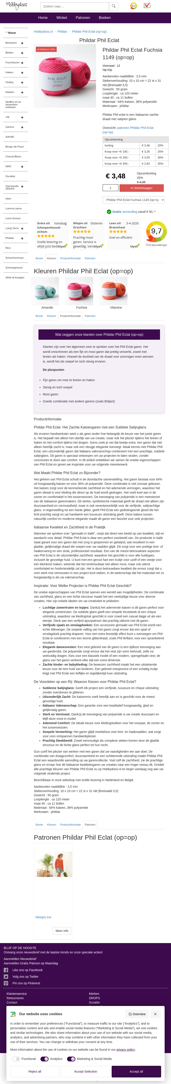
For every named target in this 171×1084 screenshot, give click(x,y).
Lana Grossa (12, 218)
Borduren (11, 42)
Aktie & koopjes (14, 277)
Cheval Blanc (13, 156)
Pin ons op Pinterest (26, 983)
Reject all (35, 1071)
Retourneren (15, 998)
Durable (10, 176)
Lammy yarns (13, 208)
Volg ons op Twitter (25, 976)
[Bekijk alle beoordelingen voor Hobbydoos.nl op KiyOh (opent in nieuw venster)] (133, 5)
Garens (9, 126)
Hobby (9, 82)
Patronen (83, 18)
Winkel (61, 18)
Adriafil (9, 136)
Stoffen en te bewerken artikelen (13, 104)
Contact (12, 1002)
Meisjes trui (43, 917)
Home (43, 18)
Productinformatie (70, 258)
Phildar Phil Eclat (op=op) (89, 31)
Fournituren (12, 62)
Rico (8, 247)
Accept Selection (85, 1071)
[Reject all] (155, 1014)
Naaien (9, 92)
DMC (8, 166)
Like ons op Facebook (28, 970)
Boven (39, 258)
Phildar (9, 238)
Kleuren (51, 258)
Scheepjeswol (14, 267)
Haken (9, 72)
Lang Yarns (12, 228)
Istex (8, 198)
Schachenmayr (14, 257)
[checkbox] (23, 1059)
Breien (9, 52)
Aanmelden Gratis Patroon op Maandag (31, 963)
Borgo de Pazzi (14, 146)
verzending (125, 212)
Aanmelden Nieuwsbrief (20, 959)
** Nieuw (10, 32)
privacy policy (125, 1049)
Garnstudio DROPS (12, 187)
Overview (137, 1014)
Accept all (136, 1071)
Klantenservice (17, 993)
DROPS (94, 998)
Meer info (62, 931)
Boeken (105, 18)
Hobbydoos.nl (43, 31)
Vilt (7, 117)
